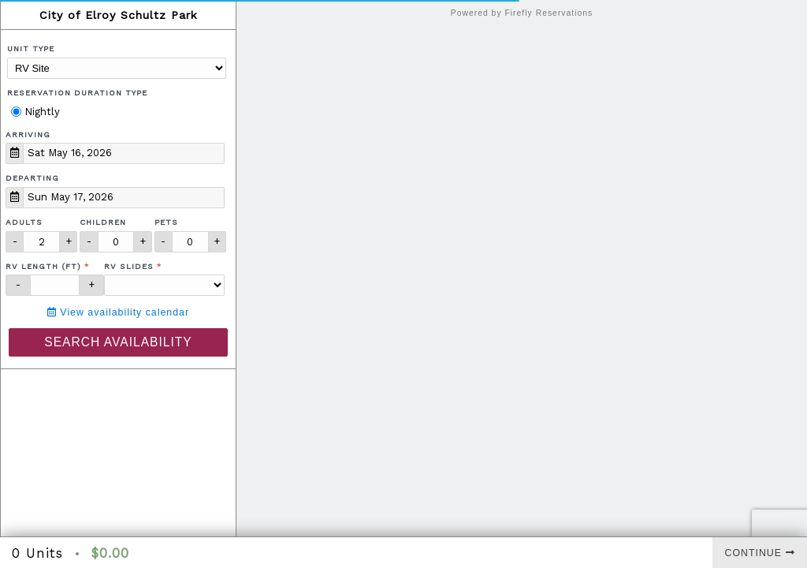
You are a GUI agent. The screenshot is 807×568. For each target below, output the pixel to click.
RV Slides (129, 266)
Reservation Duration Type (77, 92)
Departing (32, 178)
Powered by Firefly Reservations (522, 13)
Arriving (28, 134)
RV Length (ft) (43, 266)
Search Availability (118, 342)
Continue (760, 553)
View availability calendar (118, 312)
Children (103, 222)
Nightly (35, 112)
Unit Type (30, 48)
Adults (24, 222)
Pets (166, 222)
